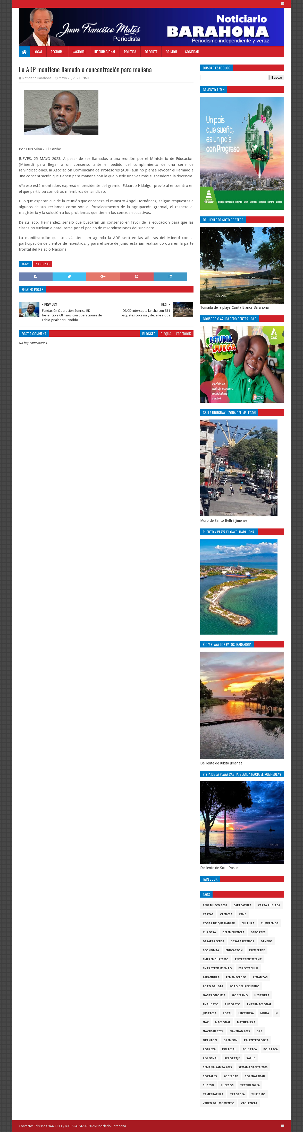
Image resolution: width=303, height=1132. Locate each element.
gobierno (240, 995)
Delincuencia (233, 932)
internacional (259, 1004)
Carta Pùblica (269, 905)
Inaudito (210, 1004)
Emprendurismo (216, 959)
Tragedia (237, 1094)
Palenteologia (256, 1040)
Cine (242, 914)
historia (261, 995)
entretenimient (248, 959)
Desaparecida (213, 941)
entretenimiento (217, 968)
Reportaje (232, 1058)
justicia (209, 1013)
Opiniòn (230, 1040)
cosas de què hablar (219, 923)
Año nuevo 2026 (215, 905)
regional (210, 1058)
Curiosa (209, 932)
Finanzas (260, 977)
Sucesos (227, 1085)
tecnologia (250, 1085)
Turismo (258, 1094)
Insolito (232, 1004)
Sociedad (192, 51)
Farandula (211, 977)
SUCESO (208, 1085)
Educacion (234, 950)
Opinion (171, 51)
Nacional (79, 51)
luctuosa (246, 1013)
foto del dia (213, 986)
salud (251, 1058)
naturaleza (246, 1022)
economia (211, 950)
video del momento (218, 1103)
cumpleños (270, 923)
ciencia (226, 914)
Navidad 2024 (213, 1031)
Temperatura (213, 1094)
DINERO (266, 941)
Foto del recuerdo (244, 986)
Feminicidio (236, 977)
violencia (249, 1103)
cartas (208, 914)
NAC (206, 1022)
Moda (264, 1013)
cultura (247, 923)
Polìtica (270, 1049)
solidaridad (255, 1076)
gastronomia (214, 995)
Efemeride (257, 950)
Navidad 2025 (240, 1031)
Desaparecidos (242, 941)
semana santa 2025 (217, 1067)
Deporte (151, 51)
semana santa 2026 (252, 1067)
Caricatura (242, 905)
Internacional (105, 51)
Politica (130, 51)
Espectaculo (248, 968)
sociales (210, 1076)
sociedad (230, 1076)
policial (229, 1049)
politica (249, 1049)
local (227, 1013)
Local (38, 51)
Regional (57, 51)
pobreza (209, 1049)
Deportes (258, 932)
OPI (259, 1031)
